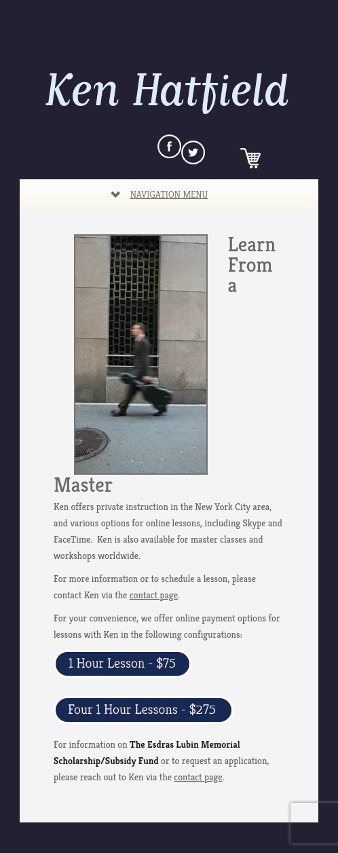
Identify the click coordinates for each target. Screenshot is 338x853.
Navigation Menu (159, 194)
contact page (154, 595)
